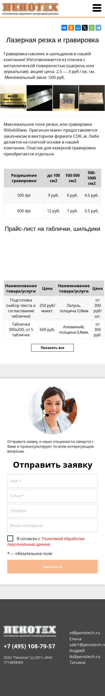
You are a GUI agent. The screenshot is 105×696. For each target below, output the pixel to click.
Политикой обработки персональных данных (45, 541)
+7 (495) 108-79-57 (29, 646)
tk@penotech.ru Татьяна (84, 659)
